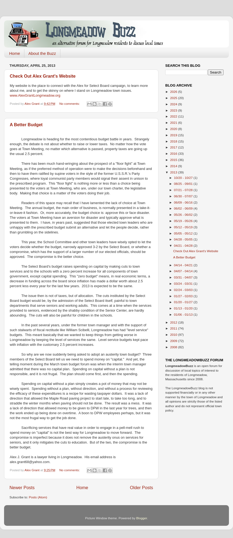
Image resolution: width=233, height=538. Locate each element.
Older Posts (141, 487)
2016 (174, 153)
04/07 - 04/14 (183, 271)
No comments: (70, 103)
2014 (174, 166)
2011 (174, 328)
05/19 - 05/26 (183, 221)
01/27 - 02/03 (183, 296)
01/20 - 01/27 (183, 302)
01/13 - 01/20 (183, 308)
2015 (174, 160)
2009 (174, 341)
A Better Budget (26, 124)
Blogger (141, 518)
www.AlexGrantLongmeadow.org (35, 95)
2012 (174, 322)
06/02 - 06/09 (183, 208)
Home (14, 53)
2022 (174, 116)
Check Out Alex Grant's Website (43, 76)
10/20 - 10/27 (183, 177)
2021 (174, 122)
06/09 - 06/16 (183, 202)
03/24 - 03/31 (183, 283)
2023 (174, 110)
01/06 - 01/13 (183, 314)
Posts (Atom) (38, 497)
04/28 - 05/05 (183, 239)
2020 (174, 129)
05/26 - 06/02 (183, 214)
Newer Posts (22, 487)
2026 (174, 91)
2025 (174, 98)
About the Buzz (42, 53)
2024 (174, 104)
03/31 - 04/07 (183, 277)
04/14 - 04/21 (183, 265)
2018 (174, 141)
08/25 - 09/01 (183, 183)
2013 (174, 172)
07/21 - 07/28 (183, 190)
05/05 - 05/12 (183, 233)
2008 (174, 347)
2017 (174, 147)
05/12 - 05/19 (183, 227)
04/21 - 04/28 (183, 245)
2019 (174, 135)
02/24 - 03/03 (183, 290)
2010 (174, 334)
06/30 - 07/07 (183, 196)
